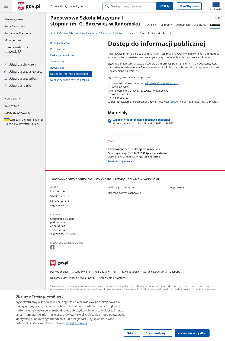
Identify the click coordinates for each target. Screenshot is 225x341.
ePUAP (175, 101)
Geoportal (176, 271)
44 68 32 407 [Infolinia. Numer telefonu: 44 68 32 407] (58, 226)
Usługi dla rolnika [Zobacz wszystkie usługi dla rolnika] (18, 86)
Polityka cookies (60, 271)
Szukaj (165, 6)
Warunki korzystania (156, 271)
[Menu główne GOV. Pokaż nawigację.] (6, 6)
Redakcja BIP (58, 67)
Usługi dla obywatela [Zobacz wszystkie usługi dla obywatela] (20, 64)
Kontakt (216, 24)
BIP (116, 271)
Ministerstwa (12, 40)
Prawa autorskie (131, 271)
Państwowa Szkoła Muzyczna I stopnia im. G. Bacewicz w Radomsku (96, 21)
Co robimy (167, 24)
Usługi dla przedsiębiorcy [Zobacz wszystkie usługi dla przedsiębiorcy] (23, 71)
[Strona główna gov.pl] (29, 6)
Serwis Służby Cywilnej (17, 112)
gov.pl (60, 263)
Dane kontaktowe (61, 43)
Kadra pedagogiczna (63, 55)
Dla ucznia (201, 24)
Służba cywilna (82, 271)
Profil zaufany (12, 98)
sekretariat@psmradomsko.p (163, 83)
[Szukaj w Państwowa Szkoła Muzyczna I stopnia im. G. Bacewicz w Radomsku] (129, 6)
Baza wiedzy (11, 105)
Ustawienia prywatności (114, 277)
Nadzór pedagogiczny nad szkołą (70, 80)
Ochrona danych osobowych (125, 193)
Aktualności (184, 24)
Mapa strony (178, 187)
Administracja (59, 61)
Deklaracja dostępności (122, 187)
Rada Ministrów (14, 26)
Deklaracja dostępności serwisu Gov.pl (74, 277)
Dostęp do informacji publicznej (70, 73)
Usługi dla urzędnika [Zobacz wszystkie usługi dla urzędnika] (20, 79)
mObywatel (190, 7)
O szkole (153, 24)
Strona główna (17, 19)
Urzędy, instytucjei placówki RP (16, 49)
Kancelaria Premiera (17, 33)
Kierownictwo (59, 49)
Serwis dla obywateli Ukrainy (23, 122)
